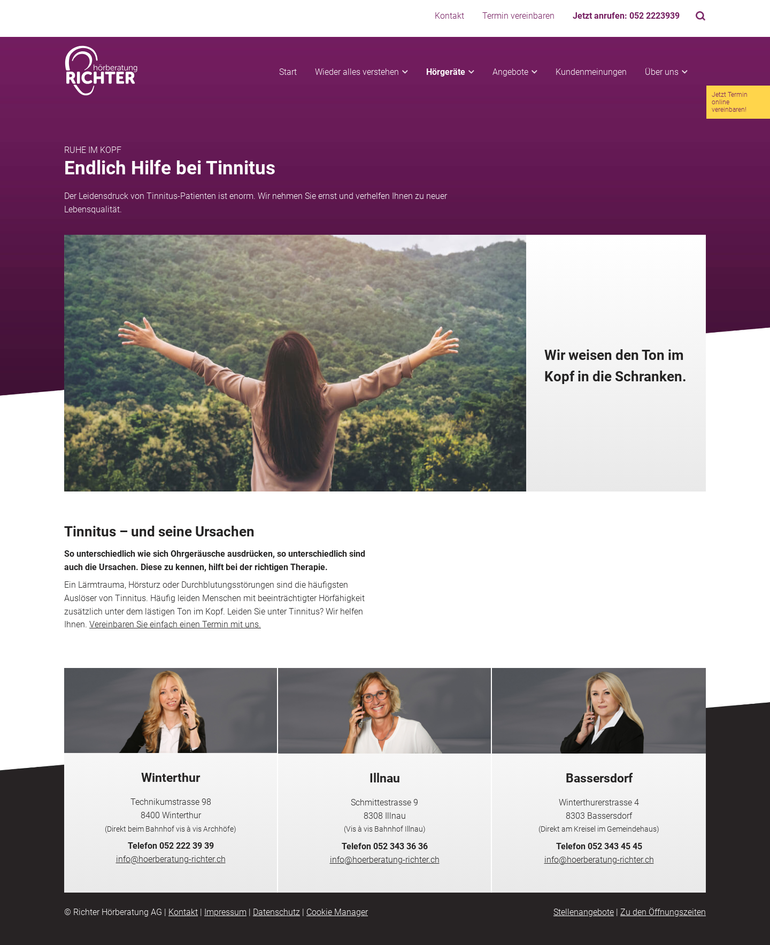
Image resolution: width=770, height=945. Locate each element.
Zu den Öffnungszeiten (663, 912)
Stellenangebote (583, 912)
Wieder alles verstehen (357, 72)
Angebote (510, 72)
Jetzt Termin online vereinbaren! (730, 102)
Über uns (662, 72)
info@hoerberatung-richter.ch (171, 859)
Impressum (225, 912)
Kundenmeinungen (591, 72)
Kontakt (449, 16)
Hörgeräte (445, 72)
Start (288, 72)
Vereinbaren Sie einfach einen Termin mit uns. (175, 624)
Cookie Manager (337, 912)
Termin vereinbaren (518, 16)
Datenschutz (276, 912)
